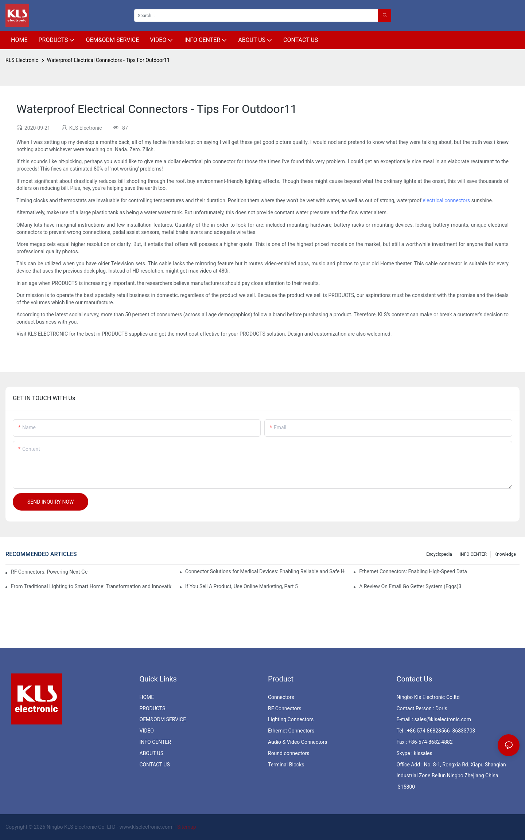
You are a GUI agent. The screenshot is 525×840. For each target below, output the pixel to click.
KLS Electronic (21, 60)
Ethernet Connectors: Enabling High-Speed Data (413, 571)
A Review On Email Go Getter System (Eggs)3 (410, 586)
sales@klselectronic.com (442, 719)
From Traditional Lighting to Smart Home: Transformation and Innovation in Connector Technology (91, 586)
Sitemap (186, 827)
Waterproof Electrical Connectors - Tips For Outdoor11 (108, 60)
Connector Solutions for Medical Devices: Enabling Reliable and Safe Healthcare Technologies (265, 571)
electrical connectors (446, 200)
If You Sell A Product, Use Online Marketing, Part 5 (241, 586)
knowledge (505, 554)
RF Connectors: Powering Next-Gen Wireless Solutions (49, 572)
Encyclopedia (439, 554)
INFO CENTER (473, 554)
